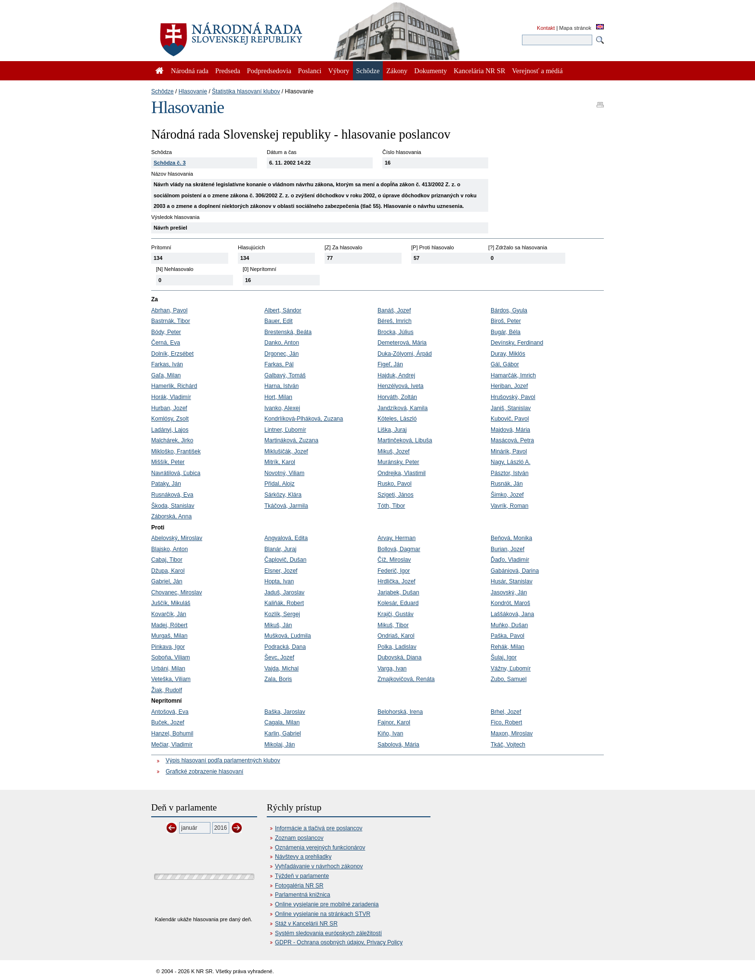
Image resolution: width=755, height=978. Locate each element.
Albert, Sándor (282, 310)
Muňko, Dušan (509, 625)
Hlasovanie (193, 91)
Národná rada (189, 71)
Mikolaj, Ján (279, 744)
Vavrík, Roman (509, 505)
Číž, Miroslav (394, 559)
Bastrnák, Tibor (170, 321)
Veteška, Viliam (171, 679)
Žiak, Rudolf (166, 690)
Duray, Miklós (508, 353)
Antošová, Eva (169, 711)
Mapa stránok (575, 28)
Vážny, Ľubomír (511, 668)
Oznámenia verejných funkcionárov (320, 847)
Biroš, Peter (506, 321)
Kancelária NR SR (479, 71)
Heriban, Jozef (509, 386)
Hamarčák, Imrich (513, 375)
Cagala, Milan (281, 722)
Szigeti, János (396, 494)
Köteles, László (397, 418)
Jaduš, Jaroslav (284, 592)
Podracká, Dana (285, 646)
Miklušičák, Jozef (286, 451)
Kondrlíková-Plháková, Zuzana (303, 418)
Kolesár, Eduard (398, 603)
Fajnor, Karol (394, 722)
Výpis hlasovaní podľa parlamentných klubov (223, 760)
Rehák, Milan (507, 646)
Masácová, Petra (512, 440)
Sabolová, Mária (398, 744)
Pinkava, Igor (168, 646)
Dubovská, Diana (399, 657)
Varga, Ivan (392, 668)
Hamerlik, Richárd (174, 386)
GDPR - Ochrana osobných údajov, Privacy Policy (339, 942)
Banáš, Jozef (394, 310)
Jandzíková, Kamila (403, 408)
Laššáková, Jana (512, 614)
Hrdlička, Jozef (397, 581)
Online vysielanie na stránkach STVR (322, 914)
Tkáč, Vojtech (508, 744)
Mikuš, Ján (278, 625)
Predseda (227, 71)
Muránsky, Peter (398, 462)
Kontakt (546, 28)
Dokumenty (430, 71)
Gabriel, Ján (166, 581)
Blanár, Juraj (280, 549)
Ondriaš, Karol (396, 635)
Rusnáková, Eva (172, 494)
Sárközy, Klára (282, 494)
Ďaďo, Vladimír (510, 559)
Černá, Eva (165, 342)
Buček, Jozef (167, 722)
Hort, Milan (278, 397)
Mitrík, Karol (279, 462)
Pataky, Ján (166, 483)
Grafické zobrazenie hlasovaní (204, 771)
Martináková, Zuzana (291, 440)
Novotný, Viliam (284, 473)
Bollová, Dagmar (399, 549)
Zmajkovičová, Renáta (406, 679)
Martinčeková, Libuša (405, 440)
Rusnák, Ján (507, 483)
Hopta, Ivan (279, 581)
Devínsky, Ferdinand (517, 342)
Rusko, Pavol (395, 483)
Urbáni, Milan (168, 668)
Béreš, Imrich (395, 321)
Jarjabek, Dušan (398, 592)
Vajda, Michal (281, 668)
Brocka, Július (396, 332)
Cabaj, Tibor (166, 559)
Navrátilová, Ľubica (175, 473)
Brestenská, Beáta (288, 332)
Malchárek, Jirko (172, 440)
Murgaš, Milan (169, 635)
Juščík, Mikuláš (170, 603)
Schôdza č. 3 (170, 163)
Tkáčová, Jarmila (286, 505)
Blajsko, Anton (169, 549)
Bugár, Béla (506, 332)
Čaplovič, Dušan (285, 559)
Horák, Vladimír (171, 397)
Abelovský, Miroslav (176, 538)
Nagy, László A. (511, 462)
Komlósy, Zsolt (170, 418)
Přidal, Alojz (279, 483)
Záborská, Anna (171, 516)
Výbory (339, 71)
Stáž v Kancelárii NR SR (306, 923)
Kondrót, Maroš (510, 603)
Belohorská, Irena (400, 711)
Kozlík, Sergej (282, 614)
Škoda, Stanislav (172, 505)
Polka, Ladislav (397, 646)
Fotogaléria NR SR (299, 885)
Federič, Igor (394, 570)
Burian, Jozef (507, 549)
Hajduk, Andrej (396, 375)
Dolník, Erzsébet (172, 353)
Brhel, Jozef (506, 711)
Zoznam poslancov (299, 838)
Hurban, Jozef (169, 408)
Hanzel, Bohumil (172, 733)
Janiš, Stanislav (511, 408)
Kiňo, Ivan (390, 733)
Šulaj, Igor (504, 657)
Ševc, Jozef (279, 657)
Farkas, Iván (167, 364)
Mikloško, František (176, 451)
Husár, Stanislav (512, 581)
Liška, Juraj (392, 429)
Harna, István (281, 386)
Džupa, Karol (167, 570)
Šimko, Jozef (507, 494)
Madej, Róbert (169, 625)
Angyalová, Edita (286, 538)
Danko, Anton (281, 342)
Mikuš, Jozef (394, 451)
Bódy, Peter (166, 332)
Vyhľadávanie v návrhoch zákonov (319, 866)
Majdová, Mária (510, 429)
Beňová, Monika (511, 538)
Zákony (396, 71)
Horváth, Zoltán (397, 397)
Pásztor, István (510, 473)
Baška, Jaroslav (284, 711)
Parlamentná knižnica (302, 894)
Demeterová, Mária (402, 342)
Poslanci (310, 71)
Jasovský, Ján (509, 592)
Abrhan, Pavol (169, 310)
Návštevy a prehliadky (303, 856)
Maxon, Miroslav (512, 733)
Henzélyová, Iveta (400, 386)
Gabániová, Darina (515, 570)
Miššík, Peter (167, 462)
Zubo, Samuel (509, 679)
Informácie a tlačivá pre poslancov (318, 828)
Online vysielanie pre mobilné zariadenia (326, 904)
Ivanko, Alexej (282, 408)
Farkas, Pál (279, 364)
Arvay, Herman (397, 538)
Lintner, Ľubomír (285, 429)
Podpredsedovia (269, 71)
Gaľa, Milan (166, 375)
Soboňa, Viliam (170, 657)
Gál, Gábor (505, 364)
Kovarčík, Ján (168, 614)
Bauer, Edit (278, 321)
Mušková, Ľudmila (287, 635)
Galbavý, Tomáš (285, 375)
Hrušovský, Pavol (513, 397)
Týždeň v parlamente (302, 876)
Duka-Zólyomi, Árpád (405, 353)
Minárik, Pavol (509, 451)
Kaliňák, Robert (284, 603)
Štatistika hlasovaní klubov (246, 91)
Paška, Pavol (507, 635)
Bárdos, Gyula (509, 310)
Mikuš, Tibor (393, 625)
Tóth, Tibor (391, 505)
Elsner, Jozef (281, 570)
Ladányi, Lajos (169, 429)
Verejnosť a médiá (537, 71)
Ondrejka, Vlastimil (402, 473)
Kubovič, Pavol (510, 418)
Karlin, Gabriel (282, 733)
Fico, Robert (506, 722)
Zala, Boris (278, 679)
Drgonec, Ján (281, 353)
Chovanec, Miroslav (176, 592)
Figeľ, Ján (390, 364)
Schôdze (162, 91)
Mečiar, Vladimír (172, 744)
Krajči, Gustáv (396, 614)
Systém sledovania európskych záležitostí (328, 933)
